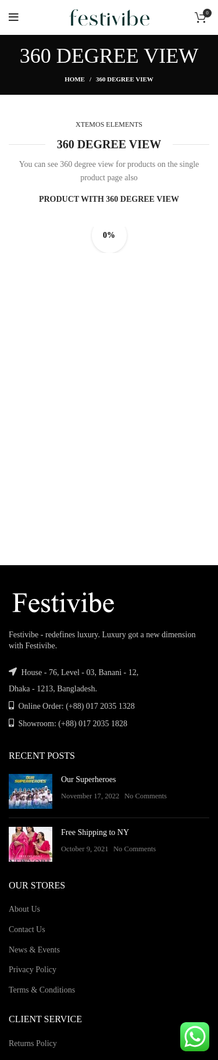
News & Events (34, 949)
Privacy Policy (32, 969)
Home (75, 79)
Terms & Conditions (42, 990)
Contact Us (27, 929)
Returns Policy (33, 1043)
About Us (24, 909)
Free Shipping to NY (95, 832)
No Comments (145, 796)
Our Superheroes (88, 779)
